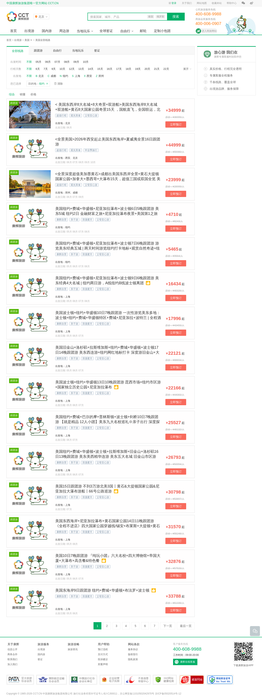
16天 (109, 68)
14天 (90, 68)
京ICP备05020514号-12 (168, 693)
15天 (100, 68)
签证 (97, 50)
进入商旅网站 (209, 31)
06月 (48, 61)
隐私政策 (133, 659)
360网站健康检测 (165, 680)
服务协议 (133, 649)
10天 (62, 68)
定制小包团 (162, 31)
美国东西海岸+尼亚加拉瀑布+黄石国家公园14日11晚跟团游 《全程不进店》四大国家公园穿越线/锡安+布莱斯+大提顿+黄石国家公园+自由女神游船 (107, 526)
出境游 (29, 31)
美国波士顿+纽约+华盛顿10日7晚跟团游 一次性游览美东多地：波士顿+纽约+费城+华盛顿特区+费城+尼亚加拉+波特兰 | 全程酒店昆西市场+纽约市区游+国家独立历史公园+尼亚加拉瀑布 (108, 318)
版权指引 (133, 654)
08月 (67, 61)
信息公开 (12, 649)
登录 (173, 3)
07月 (57, 61)
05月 (38, 61)
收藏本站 (217, 3)
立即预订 (176, 124)
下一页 (167, 626)
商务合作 (12, 654)
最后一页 (186, 626)
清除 (60, 83)
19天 (138, 68)
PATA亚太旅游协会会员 (20, 680)
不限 (29, 61)
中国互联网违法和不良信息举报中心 (137, 680)
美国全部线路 (42, 40)
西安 (89, 76)
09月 (76, 61)
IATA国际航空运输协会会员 (51, 680)
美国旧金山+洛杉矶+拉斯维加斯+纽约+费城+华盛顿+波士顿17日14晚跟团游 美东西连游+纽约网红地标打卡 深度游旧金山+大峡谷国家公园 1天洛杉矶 (107, 352)
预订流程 (103, 649)
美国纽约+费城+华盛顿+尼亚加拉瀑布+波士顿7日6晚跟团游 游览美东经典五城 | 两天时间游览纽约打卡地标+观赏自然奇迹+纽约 (107, 248)
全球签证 (106, 31)
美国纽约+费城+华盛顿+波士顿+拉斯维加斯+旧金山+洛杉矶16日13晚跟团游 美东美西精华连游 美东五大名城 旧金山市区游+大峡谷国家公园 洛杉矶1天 (107, 456)
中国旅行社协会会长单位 (83, 680)
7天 (46, 68)
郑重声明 (103, 664)
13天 (81, 68)
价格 (35, 94)
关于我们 (187, 3)
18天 (128, 68)
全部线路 (17, 51)
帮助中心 (232, 3)
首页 (13, 31)
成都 (53, 76)
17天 (119, 68)
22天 (166, 68)
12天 (72, 68)
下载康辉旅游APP (243, 654)
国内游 (47, 31)
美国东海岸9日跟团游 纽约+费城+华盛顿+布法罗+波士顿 (102, 590)
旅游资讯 (73, 649)
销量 (23, 94)
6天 (38, 68)
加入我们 (12, 664)
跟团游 (38, 50)
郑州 (101, 76)
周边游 (64, 31)
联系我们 (12, 659)
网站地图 (202, 3)
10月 (86, 61)
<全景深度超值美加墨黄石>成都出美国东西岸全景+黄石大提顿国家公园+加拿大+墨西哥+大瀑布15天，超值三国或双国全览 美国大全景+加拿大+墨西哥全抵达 (108, 179)
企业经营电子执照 (111, 680)
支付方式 (103, 654)
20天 (147, 68)
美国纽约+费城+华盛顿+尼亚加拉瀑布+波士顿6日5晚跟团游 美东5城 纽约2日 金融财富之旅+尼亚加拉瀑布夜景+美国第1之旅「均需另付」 (107, 214)
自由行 (125, 31)
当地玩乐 (83, 31)
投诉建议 (103, 659)
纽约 (65, 76)
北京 (41, 76)
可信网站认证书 (191, 680)
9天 (54, 68)
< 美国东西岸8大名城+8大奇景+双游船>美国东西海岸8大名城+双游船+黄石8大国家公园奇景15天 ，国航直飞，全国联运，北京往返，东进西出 (107, 109)
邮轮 (143, 31)
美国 (27, 40)
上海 (77, 76)
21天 (157, 68)
